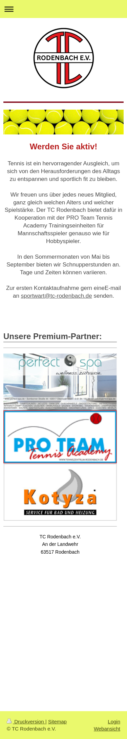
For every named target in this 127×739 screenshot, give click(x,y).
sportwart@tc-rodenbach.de (56, 296)
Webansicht (107, 729)
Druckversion (26, 721)
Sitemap (57, 721)
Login (114, 721)
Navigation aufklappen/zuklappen (63, 9)
